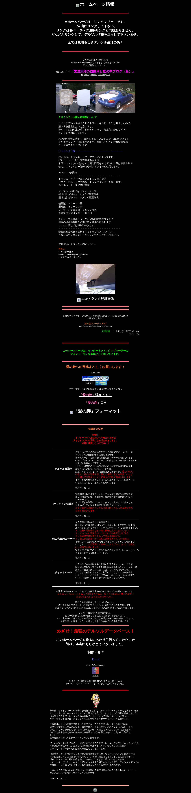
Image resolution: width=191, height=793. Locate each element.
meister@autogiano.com (77, 254)
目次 (95, 402)
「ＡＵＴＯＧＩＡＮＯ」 (70, 257)
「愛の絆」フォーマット (97, 411)
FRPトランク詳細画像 (97, 298)
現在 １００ (95, 395)
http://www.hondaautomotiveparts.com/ (95, 326)
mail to (96, 675)
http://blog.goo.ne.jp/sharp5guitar (95, 74)
